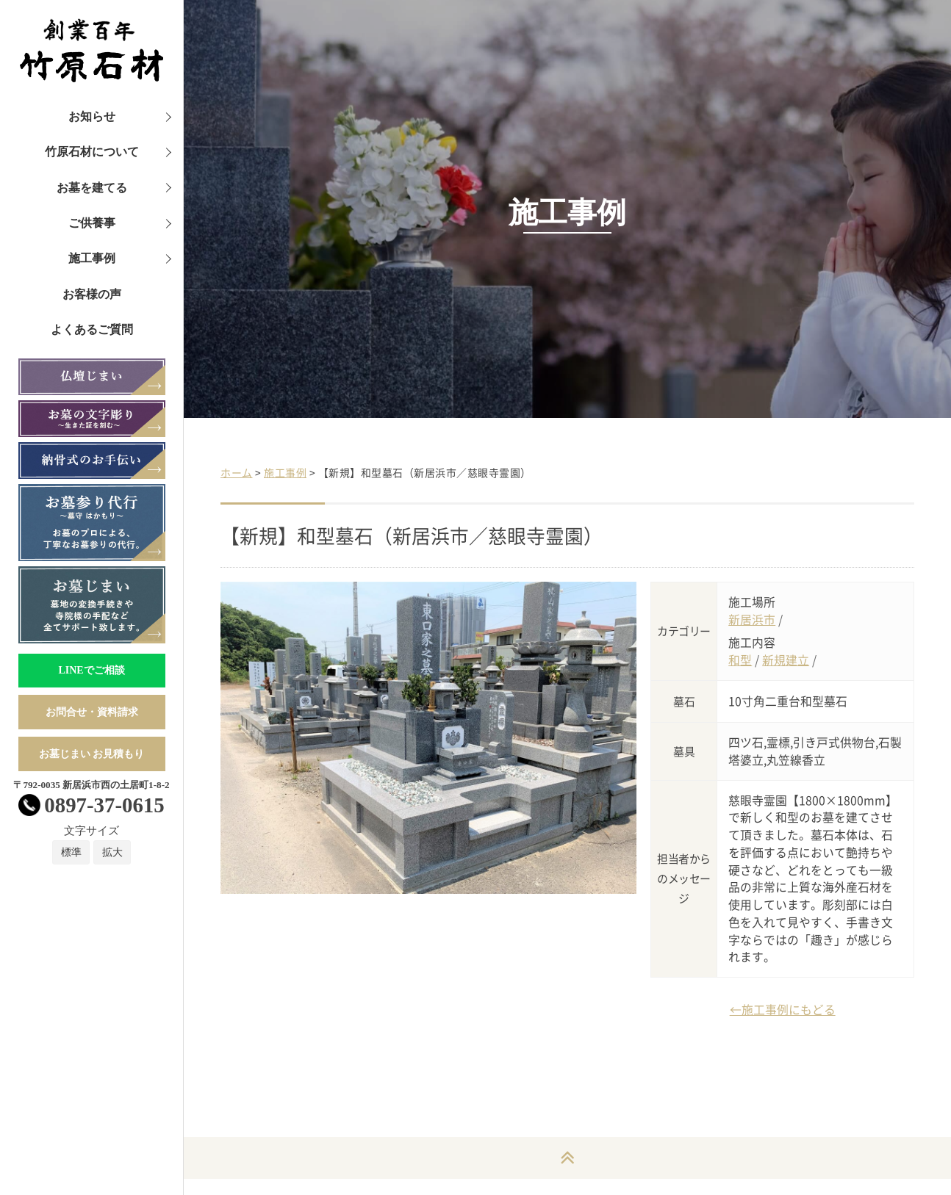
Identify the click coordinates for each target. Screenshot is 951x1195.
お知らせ (91, 116)
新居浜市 (751, 619)
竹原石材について (92, 151)
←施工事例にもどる (783, 1009)
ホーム (236, 472)
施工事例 (91, 258)
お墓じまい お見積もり (92, 753)
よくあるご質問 (92, 329)
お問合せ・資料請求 (92, 712)
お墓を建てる (92, 187)
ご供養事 (91, 223)
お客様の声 (91, 294)
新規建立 (785, 659)
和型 (740, 659)
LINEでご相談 (91, 670)
